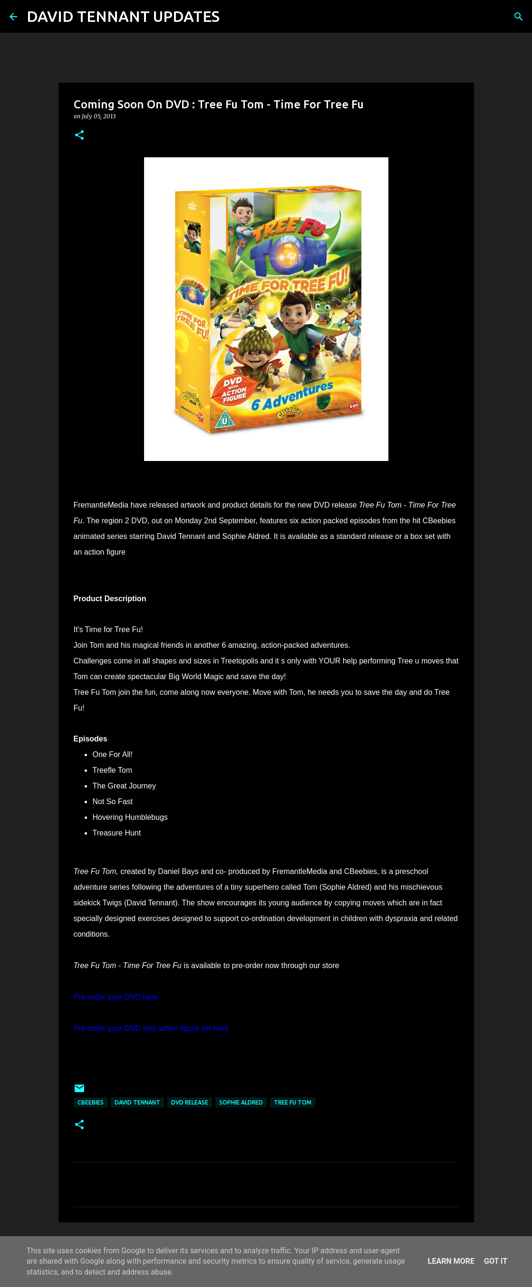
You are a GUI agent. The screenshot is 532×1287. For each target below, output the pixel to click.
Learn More (451, 1261)
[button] (79, 135)
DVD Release (189, 1102)
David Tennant (137, 1102)
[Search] (233, 16)
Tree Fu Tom (292, 1102)
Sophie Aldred (241, 1102)
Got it (495, 1261)
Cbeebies (90, 1102)
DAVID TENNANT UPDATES (123, 16)
